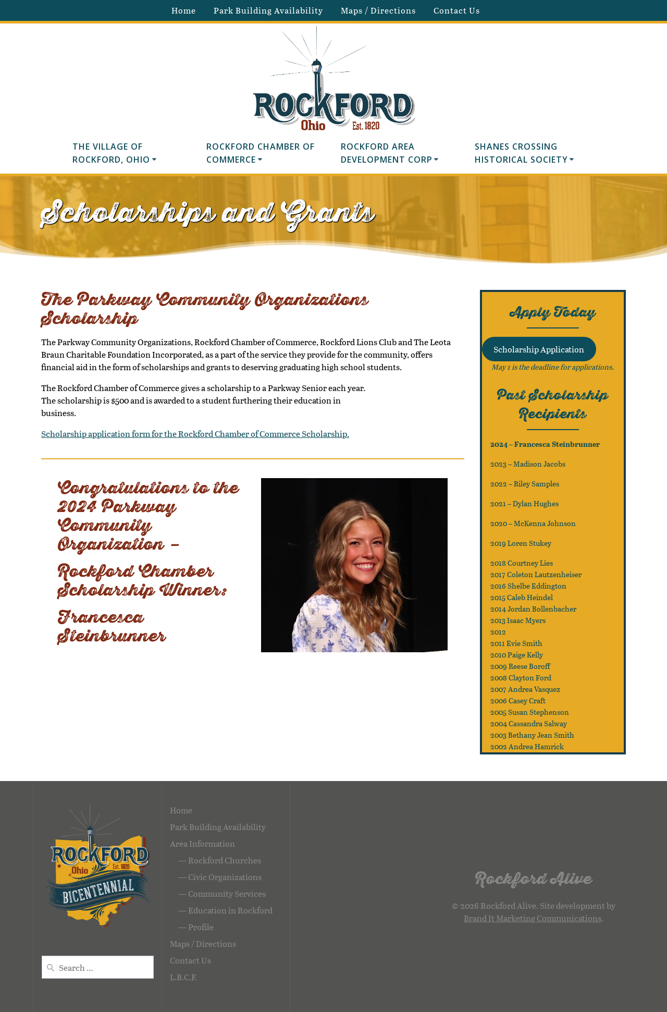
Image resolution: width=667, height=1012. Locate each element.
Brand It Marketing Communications (532, 918)
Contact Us (457, 10)
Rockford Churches (224, 860)
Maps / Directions (378, 10)
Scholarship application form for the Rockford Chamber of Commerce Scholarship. (195, 434)
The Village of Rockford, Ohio (111, 153)
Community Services (227, 893)
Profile (201, 927)
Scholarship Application (538, 349)
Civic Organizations (225, 877)
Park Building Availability (268, 10)
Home (183, 10)
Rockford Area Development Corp (387, 153)
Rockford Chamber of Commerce (261, 153)
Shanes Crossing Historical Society (521, 153)
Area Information (202, 843)
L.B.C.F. (183, 977)
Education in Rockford (230, 910)
